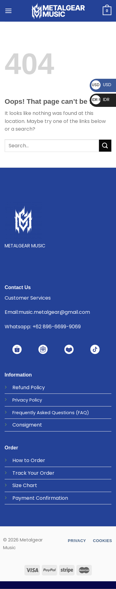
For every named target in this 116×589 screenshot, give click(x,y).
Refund (20, 387)
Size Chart (24, 485)
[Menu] (8, 10)
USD (101, 85)
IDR (100, 99)
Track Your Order (33, 473)
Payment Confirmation (40, 498)
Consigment (27, 424)
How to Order (28, 460)
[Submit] (105, 146)
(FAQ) (82, 413)
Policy (38, 387)
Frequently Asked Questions (43, 413)
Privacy (20, 400)
